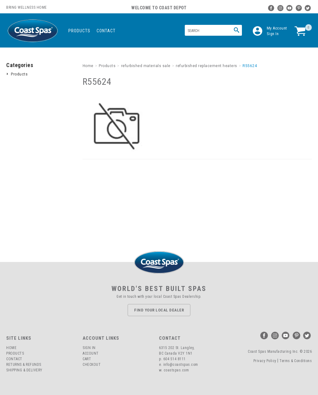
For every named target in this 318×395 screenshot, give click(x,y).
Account (91, 353)
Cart (87, 359)
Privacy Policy (264, 361)
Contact (106, 30)
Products (79, 30)
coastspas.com (176, 370)
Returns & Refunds (23, 364)
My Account (277, 28)
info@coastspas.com (180, 364)
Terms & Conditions (295, 361)
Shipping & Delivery (24, 370)
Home (11, 348)
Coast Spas (32, 31)
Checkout (92, 364)
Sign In (273, 33)
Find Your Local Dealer (159, 310)
